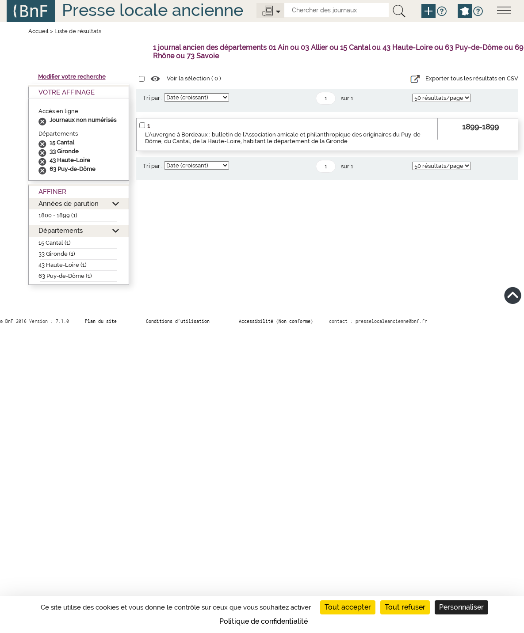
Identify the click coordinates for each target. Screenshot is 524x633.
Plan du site (101, 321)
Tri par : (153, 98)
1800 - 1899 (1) (57, 215)
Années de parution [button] (68, 203)
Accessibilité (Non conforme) (276, 321)
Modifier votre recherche (72, 76)
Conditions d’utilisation (178, 321)
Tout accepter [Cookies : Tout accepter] (348, 607)
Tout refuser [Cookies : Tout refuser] (405, 607)
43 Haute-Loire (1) (62, 265)
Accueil (38, 31)
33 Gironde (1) (56, 253)
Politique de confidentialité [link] (263, 621)
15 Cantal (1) (54, 242)
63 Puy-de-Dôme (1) (65, 276)
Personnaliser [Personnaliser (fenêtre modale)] (461, 607)
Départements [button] (60, 230)
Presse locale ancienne (152, 10)
